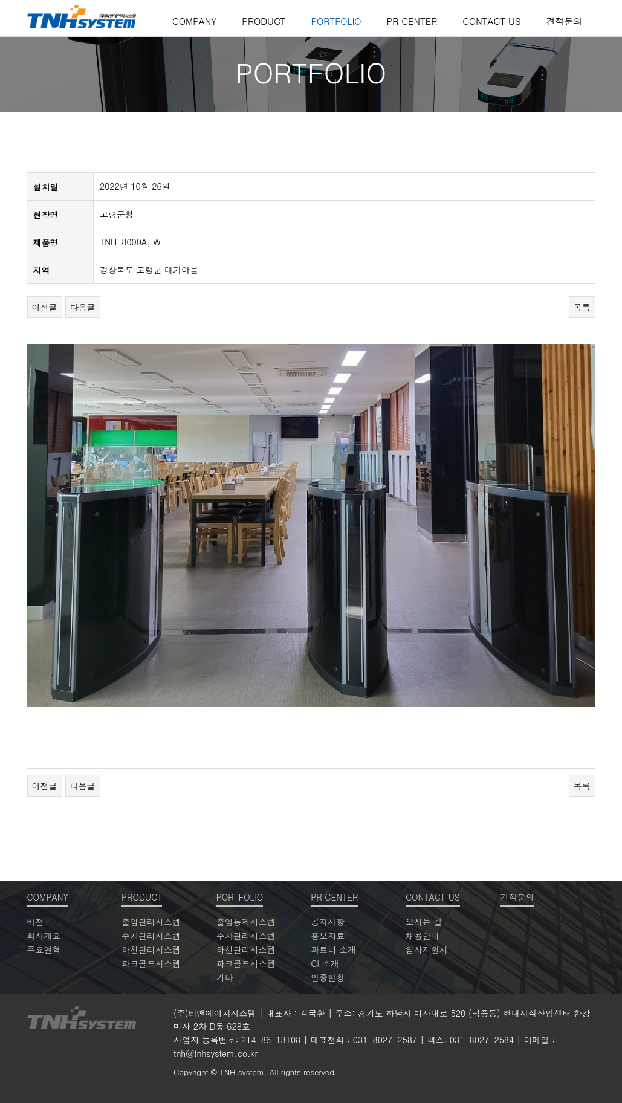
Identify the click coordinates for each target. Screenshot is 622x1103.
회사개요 (44, 936)
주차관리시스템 (151, 936)
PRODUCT (263, 21)
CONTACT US (491, 21)
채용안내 (422, 936)
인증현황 (328, 977)
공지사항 (328, 922)
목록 (582, 307)
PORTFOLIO (336, 21)
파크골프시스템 (151, 963)
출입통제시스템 (246, 922)
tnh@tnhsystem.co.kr (215, 1053)
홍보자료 (328, 936)
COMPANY (194, 21)
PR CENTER (412, 21)
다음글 (83, 307)
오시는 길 (424, 922)
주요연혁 (44, 949)
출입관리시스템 (151, 922)
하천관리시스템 (151, 949)
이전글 (44, 307)
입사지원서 (427, 949)
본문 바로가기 (0, 0)
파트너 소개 (333, 949)
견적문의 (564, 21)
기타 (224, 977)
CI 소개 (325, 963)
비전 (35, 922)
